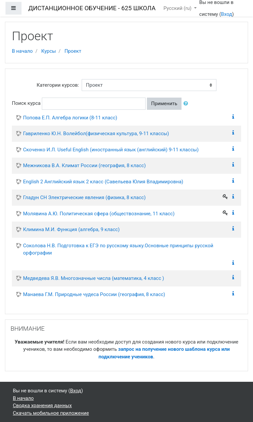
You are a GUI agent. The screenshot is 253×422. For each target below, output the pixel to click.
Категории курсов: (58, 85)
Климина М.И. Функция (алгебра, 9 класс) (71, 229)
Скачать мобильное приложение (51, 413)
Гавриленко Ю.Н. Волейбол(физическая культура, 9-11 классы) (96, 133)
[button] (187, 104)
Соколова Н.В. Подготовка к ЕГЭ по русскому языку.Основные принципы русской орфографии (118, 249)
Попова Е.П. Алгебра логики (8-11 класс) (70, 118)
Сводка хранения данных (42, 405)
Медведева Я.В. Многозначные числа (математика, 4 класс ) (93, 278)
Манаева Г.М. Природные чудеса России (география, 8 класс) (94, 294)
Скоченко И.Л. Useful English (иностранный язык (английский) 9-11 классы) (111, 150)
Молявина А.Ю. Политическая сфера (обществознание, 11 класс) (99, 214)
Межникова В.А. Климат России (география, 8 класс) (84, 165)
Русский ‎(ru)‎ (178, 8)
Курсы (48, 51)
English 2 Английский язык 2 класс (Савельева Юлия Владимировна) (103, 182)
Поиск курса (26, 103)
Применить (164, 103)
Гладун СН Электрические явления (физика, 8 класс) (84, 197)
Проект (73, 51)
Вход (226, 14)
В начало (22, 51)
